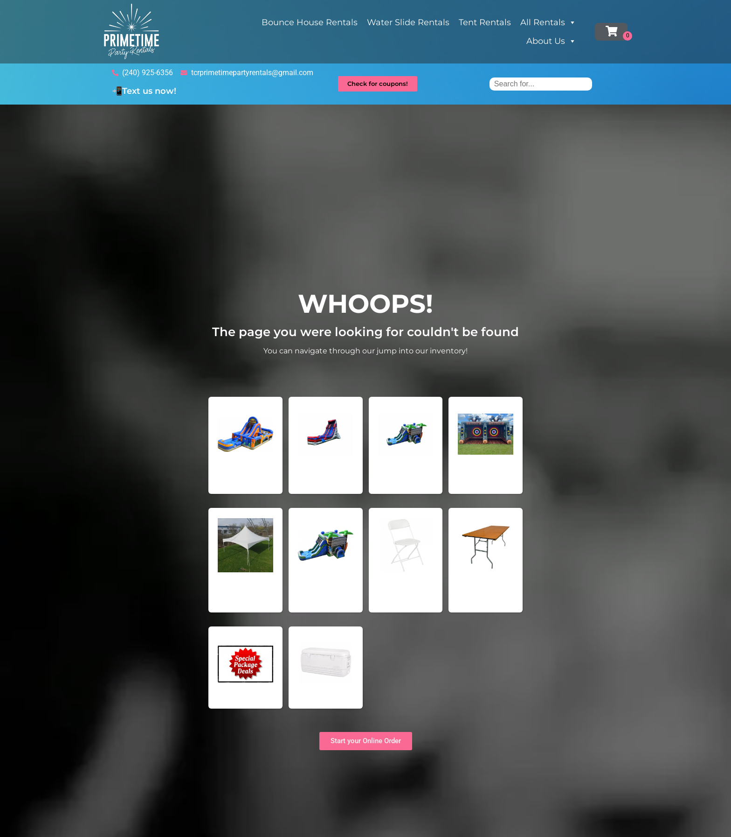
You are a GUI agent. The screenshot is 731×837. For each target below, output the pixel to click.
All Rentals (548, 22)
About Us (551, 41)
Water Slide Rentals (408, 22)
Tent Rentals (485, 22)
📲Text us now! (144, 91)
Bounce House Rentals (310, 22)
